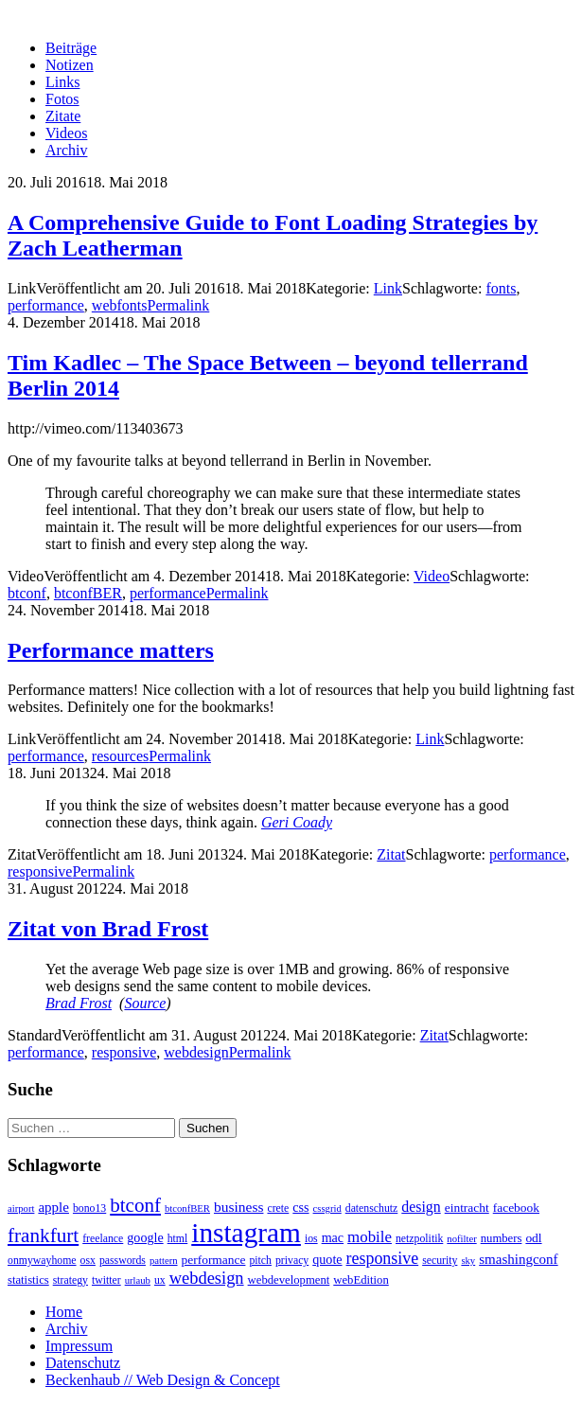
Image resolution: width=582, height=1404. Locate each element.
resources (120, 756)
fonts (500, 288)
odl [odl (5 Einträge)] (533, 1238)
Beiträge (71, 48)
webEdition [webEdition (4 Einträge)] (361, 1280)
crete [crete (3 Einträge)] (278, 1208)
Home (63, 1312)
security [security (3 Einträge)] (439, 1260)
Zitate (62, 116)
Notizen (69, 65)
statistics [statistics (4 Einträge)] (28, 1280)
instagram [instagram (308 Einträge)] (246, 1232)
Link (388, 288)
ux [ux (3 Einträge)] (160, 1280)
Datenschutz (82, 1363)
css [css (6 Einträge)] (300, 1207)
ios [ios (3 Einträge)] (311, 1239)
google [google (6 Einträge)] (145, 1237)
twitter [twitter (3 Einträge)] (106, 1280)
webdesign (196, 1052)
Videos (66, 133)
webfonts (120, 305)
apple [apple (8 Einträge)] (53, 1207)
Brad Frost (78, 1003)
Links (62, 82)
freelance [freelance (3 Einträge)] (102, 1239)
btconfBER (88, 593)
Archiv (66, 150)
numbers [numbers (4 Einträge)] (501, 1238)
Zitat (391, 854)
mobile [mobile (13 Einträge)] (369, 1237)
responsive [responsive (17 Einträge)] (382, 1258)
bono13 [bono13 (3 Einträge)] (89, 1208)
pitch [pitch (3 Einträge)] (260, 1260)
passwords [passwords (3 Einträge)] (122, 1260)
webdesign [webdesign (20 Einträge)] (206, 1278)
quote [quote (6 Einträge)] (327, 1259)
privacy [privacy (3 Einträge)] (292, 1260)
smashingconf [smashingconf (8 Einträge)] (518, 1259)
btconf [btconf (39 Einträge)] (135, 1205)
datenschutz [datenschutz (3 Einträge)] (371, 1208)
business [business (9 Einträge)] (238, 1207)
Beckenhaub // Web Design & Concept (162, 1380)
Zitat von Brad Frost (108, 928)
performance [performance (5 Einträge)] (214, 1260)
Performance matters (111, 650)
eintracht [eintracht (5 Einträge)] (467, 1207)
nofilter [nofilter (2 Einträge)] (461, 1239)
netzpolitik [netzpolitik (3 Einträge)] (419, 1239)
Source (145, 1003)
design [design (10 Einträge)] (420, 1207)
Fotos (62, 99)
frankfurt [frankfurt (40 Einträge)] (43, 1235)
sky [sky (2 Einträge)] (468, 1260)
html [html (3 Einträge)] (178, 1239)
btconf (27, 593)
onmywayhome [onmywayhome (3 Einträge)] (42, 1260)
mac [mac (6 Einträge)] (333, 1237)
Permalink (179, 305)
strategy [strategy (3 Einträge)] (70, 1280)
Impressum (79, 1346)
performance (46, 305)
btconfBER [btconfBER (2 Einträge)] (187, 1208)
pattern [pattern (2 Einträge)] (164, 1260)
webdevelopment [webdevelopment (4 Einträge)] (289, 1280)
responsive (40, 871)
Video (432, 576)
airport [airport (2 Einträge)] (21, 1208)
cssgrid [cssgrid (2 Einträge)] (327, 1208)
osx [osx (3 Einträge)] (88, 1260)
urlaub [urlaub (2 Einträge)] (137, 1280)
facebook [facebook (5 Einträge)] (516, 1207)
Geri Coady (296, 822)
